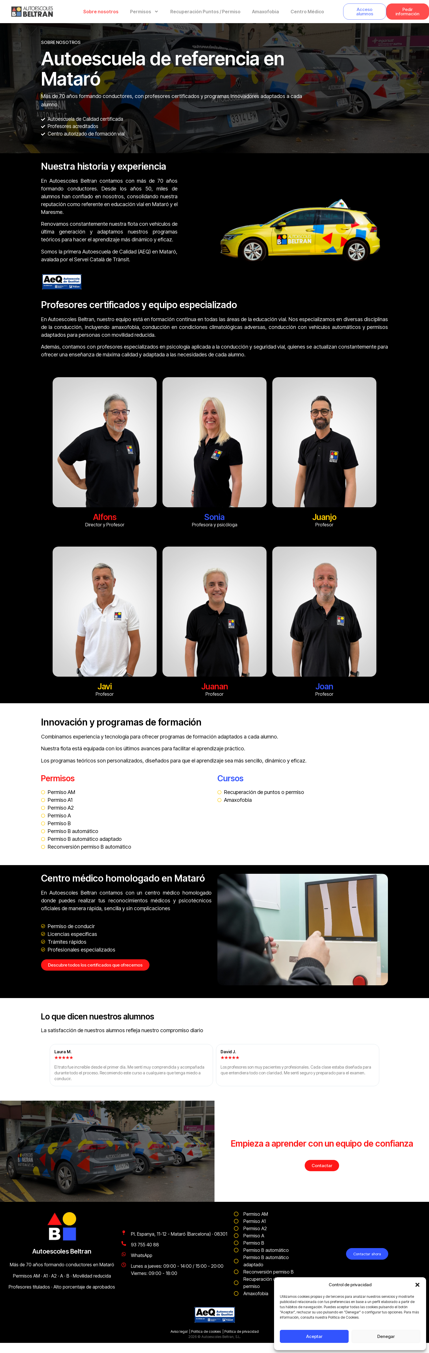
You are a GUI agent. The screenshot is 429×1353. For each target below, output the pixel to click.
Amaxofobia (265, 11)
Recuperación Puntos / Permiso (205, 11)
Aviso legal (179, 1331)
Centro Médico (307, 11)
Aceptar (314, 1336)
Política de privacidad (241, 1331)
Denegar (386, 1336)
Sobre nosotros (101, 11)
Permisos (144, 11)
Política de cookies (206, 1331)
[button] (417, 1285)
